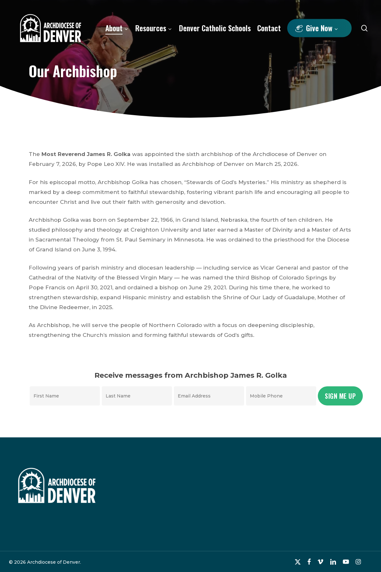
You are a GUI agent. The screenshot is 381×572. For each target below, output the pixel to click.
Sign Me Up (340, 396)
